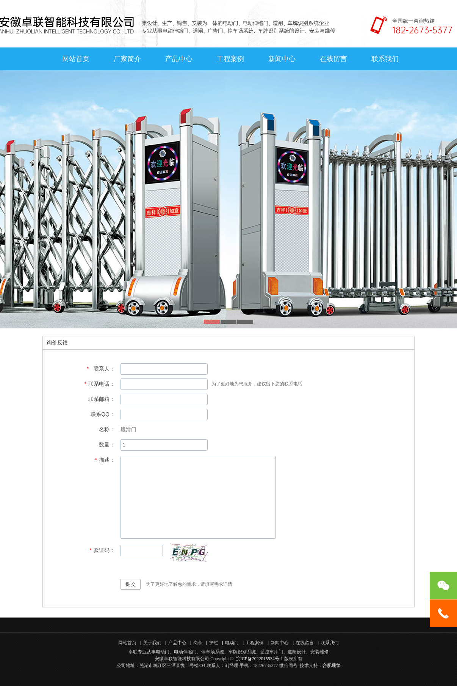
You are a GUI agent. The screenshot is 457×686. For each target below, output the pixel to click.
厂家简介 (127, 59)
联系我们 (385, 59)
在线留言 (333, 59)
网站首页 (75, 59)
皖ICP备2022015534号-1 (259, 658)
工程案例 (230, 59)
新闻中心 (282, 59)
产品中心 (179, 59)
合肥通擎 (331, 665)
